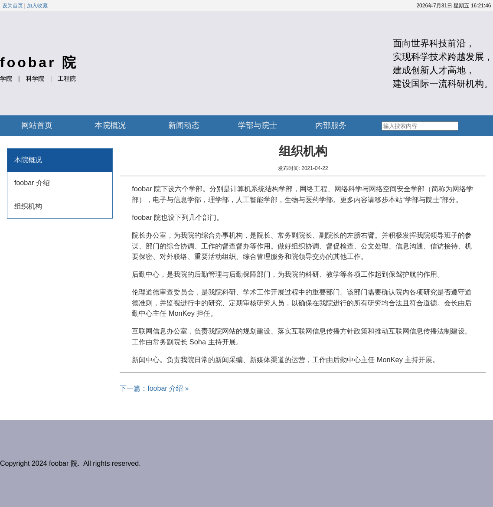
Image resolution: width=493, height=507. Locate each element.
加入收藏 (37, 6)
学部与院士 (257, 125)
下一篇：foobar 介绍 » (154, 388)
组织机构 (28, 206)
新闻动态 (183, 125)
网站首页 (36, 125)
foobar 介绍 (32, 182)
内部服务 (330, 125)
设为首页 (12, 6)
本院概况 (110, 125)
